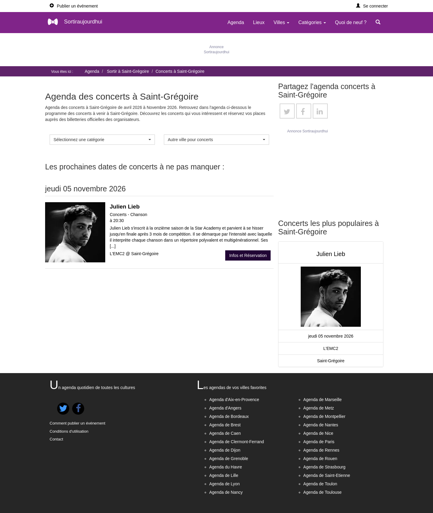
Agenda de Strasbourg (324, 467)
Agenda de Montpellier (324, 416)
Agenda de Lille (223, 475)
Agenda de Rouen (320, 458)
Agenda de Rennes (321, 450)
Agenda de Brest (225, 424)
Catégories (312, 22)
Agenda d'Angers (225, 408)
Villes (281, 22)
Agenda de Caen (225, 433)
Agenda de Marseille (322, 399)
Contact (56, 439)
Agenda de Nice (318, 433)
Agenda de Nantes (320, 424)
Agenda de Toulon (320, 483)
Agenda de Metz (318, 408)
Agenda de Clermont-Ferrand (236, 441)
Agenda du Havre (225, 467)
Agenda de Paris (319, 441)
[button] (372, 6)
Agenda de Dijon (225, 450)
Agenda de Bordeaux (229, 416)
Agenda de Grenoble (228, 458)
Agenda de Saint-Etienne (326, 475)
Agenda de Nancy (226, 492)
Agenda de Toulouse (322, 492)
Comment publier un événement (77, 423)
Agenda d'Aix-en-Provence (234, 399)
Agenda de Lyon (224, 483)
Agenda (235, 22)
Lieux (259, 22)
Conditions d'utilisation (69, 431)
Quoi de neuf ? (351, 22)
